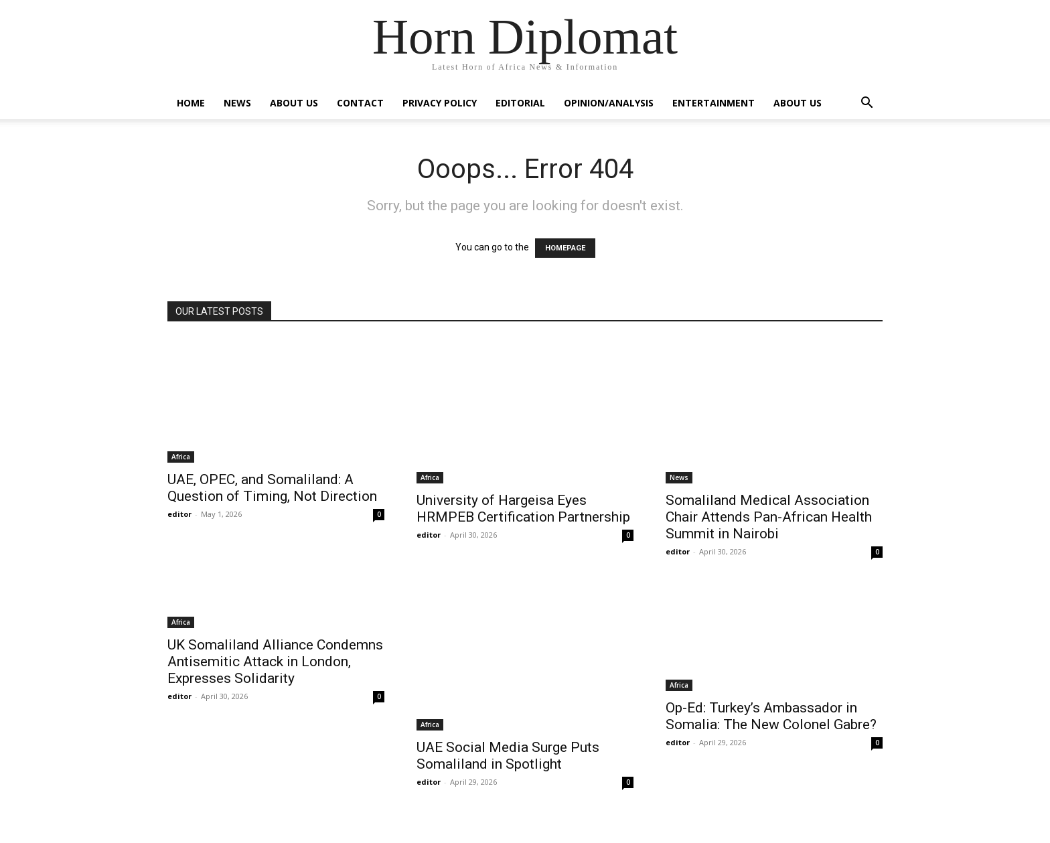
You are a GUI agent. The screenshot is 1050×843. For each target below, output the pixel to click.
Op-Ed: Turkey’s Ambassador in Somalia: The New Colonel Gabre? (771, 716)
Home (191, 102)
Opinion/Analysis (609, 102)
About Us (294, 102)
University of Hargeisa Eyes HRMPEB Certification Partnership (523, 508)
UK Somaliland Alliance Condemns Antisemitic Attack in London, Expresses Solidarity (275, 661)
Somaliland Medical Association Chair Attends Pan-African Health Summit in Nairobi (769, 517)
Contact (360, 102)
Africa (180, 456)
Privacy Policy (439, 102)
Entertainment (713, 102)
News (237, 102)
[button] (866, 104)
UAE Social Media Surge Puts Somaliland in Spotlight (508, 755)
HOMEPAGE (565, 248)
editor (179, 514)
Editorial (520, 102)
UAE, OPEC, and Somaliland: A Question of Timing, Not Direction (272, 487)
